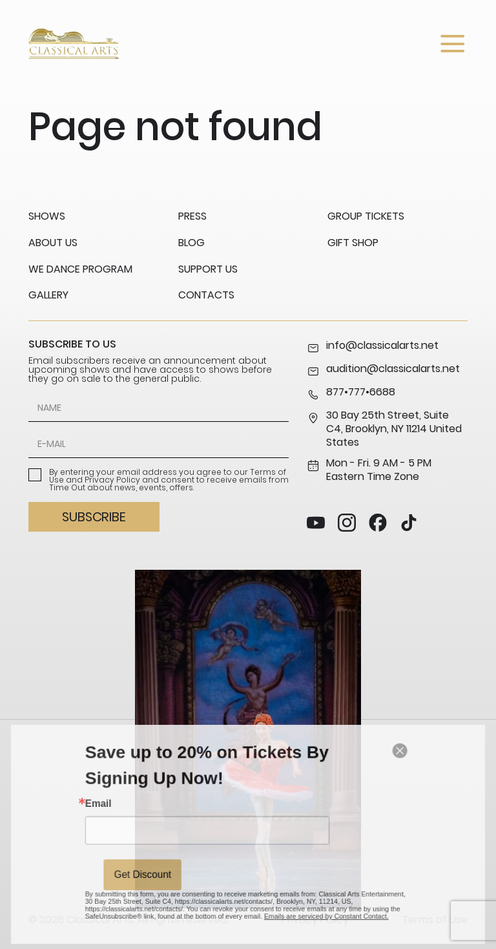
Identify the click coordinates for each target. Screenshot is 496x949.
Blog (191, 242)
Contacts (206, 294)
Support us (208, 269)
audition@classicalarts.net (383, 370)
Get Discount (164, 866)
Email (128, 809)
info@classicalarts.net (373, 347)
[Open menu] (452, 43)
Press (192, 216)
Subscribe (93, 517)
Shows (46, 216)
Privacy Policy (112, 479)
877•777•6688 (351, 393)
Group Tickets (365, 216)
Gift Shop (352, 242)
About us (53, 242)
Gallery (48, 294)
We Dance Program (80, 269)
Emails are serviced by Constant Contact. (311, 899)
